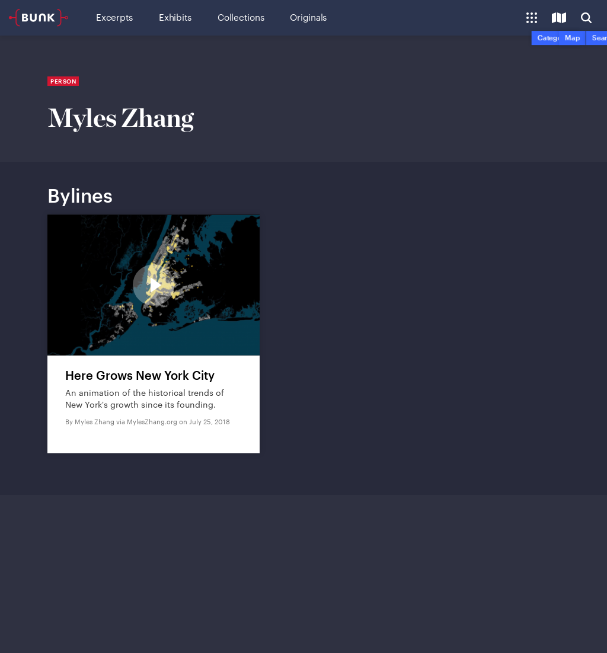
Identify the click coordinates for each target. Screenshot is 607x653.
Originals (308, 17)
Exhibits (175, 17)
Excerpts (114, 17)
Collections (241, 17)
